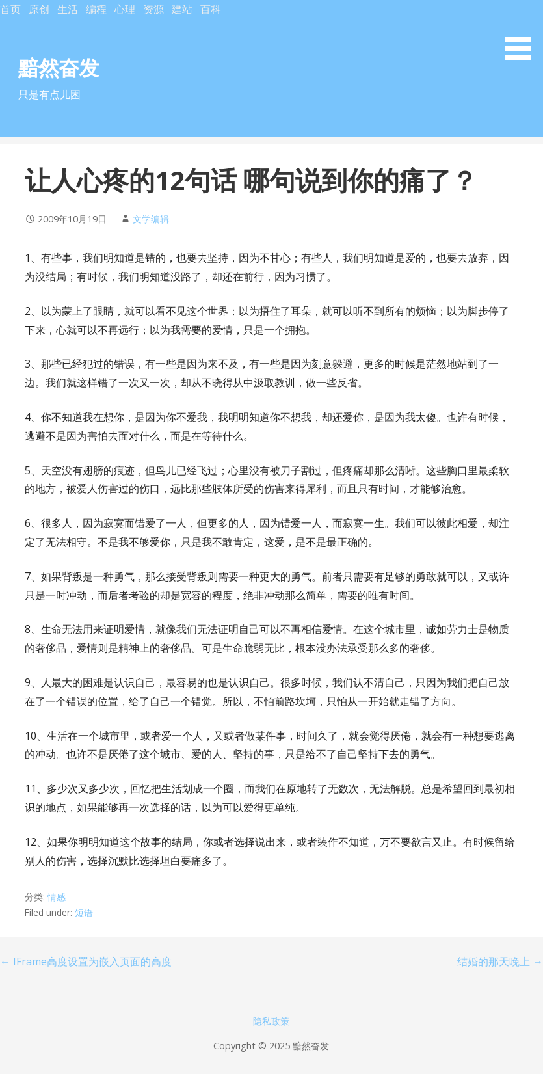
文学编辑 (151, 219)
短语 (84, 912)
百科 (210, 9)
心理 (124, 9)
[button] (522, 32)
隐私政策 (271, 1021)
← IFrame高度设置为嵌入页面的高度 (86, 961)
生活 (67, 9)
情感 (56, 897)
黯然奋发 (58, 67)
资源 (153, 9)
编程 (96, 9)
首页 (10, 9)
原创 (39, 9)
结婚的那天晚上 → (500, 961)
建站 (182, 9)
